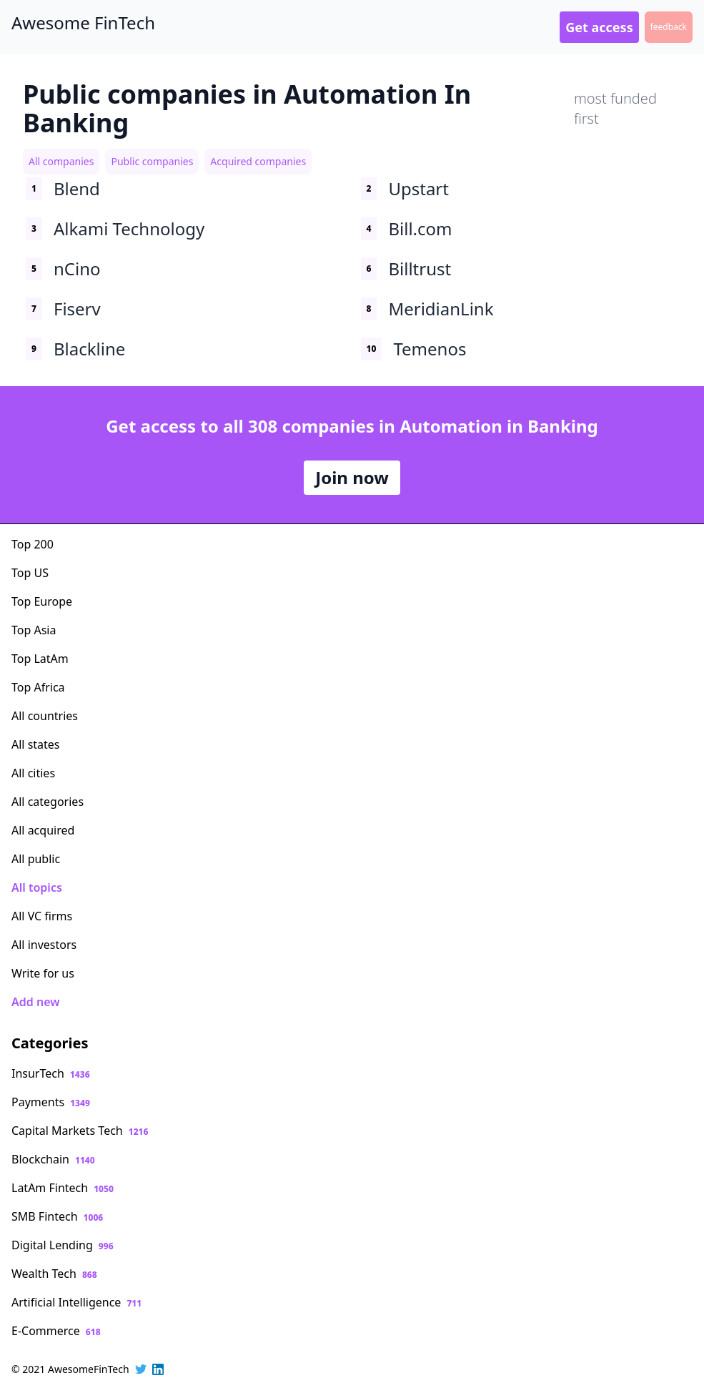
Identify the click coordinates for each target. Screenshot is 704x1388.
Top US (30, 573)
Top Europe (41, 601)
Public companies (152, 161)
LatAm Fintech (62, 1188)
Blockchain (53, 1159)
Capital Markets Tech (79, 1130)
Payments (50, 1102)
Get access (599, 27)
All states (35, 744)
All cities (33, 773)
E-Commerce (56, 1331)
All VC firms (41, 916)
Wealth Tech (54, 1273)
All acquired (42, 830)
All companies (61, 161)
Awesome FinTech (83, 22)
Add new (35, 1002)
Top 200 (32, 544)
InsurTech (50, 1073)
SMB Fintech (57, 1216)
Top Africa (38, 687)
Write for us (42, 973)
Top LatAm (40, 658)
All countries (44, 716)
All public (35, 859)
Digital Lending (62, 1245)
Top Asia (33, 630)
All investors (43, 945)
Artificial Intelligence (76, 1302)
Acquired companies (258, 161)
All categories (47, 801)
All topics (36, 887)
